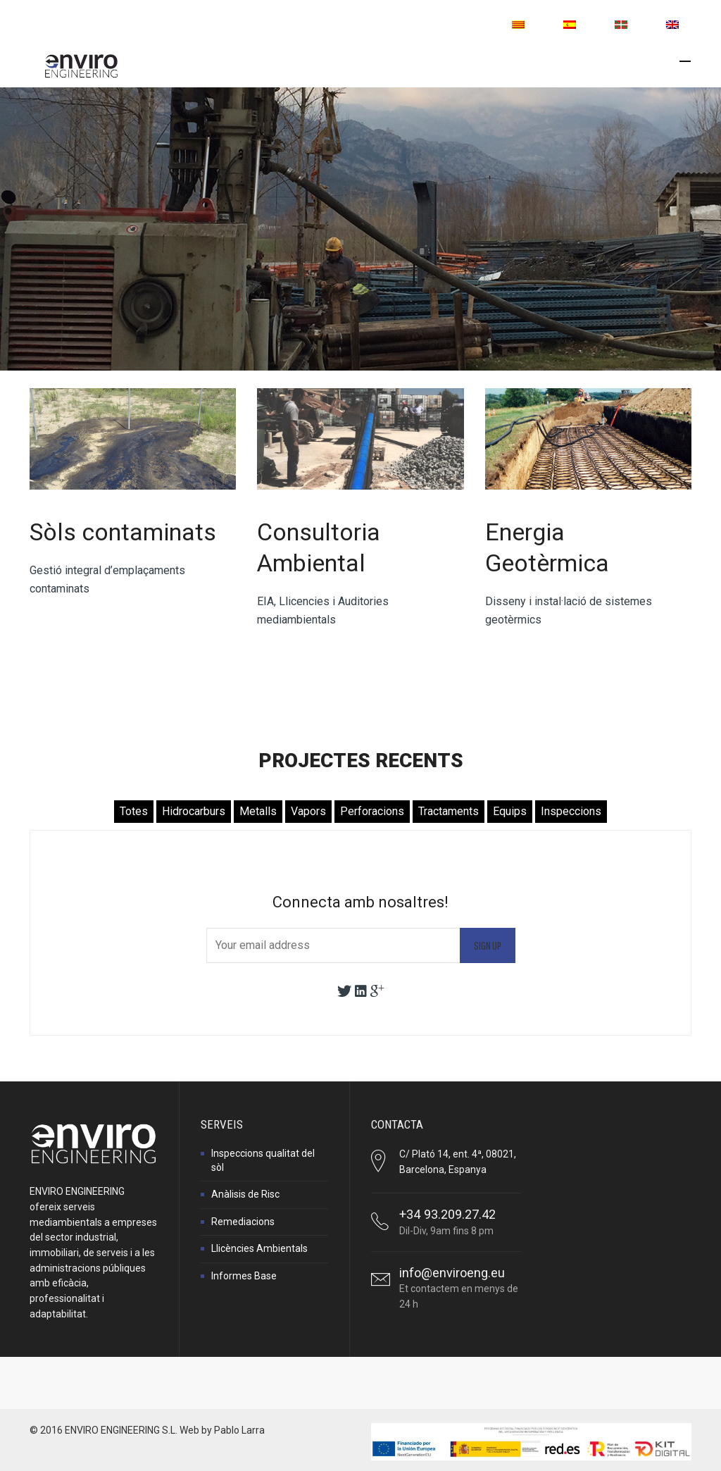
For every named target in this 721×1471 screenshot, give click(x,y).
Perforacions (372, 811)
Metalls (258, 811)
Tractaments (448, 811)
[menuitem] (518, 24)
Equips (510, 811)
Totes (134, 811)
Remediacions (243, 1221)
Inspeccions (571, 811)
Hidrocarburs (193, 811)
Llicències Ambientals (259, 1248)
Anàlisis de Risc (245, 1194)
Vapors (308, 811)
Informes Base (244, 1275)
